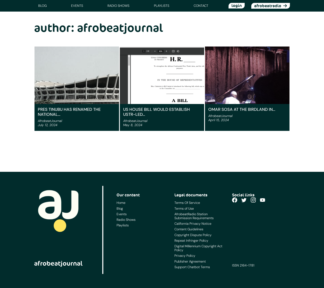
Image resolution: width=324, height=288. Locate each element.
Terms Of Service (187, 203)
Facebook (234, 200)
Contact (201, 6)
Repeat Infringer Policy (191, 240)
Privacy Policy (184, 255)
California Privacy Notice (192, 223)
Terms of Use (184, 208)
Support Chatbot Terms (192, 267)
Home (121, 203)
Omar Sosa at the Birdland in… (241, 109)
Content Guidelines (188, 229)
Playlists (161, 6)
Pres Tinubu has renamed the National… (69, 112)
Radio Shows (118, 6)
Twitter (244, 200)
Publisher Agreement (190, 261)
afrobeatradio (267, 5)
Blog (42, 6)
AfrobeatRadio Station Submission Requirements (194, 216)
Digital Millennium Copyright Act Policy (198, 248)
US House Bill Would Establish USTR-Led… (156, 112)
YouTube (262, 200)
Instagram (253, 200)
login (236, 5)
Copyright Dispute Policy (193, 235)
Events (77, 6)
